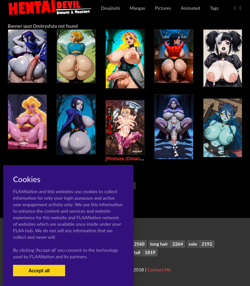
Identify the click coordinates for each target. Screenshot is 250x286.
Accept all (38, 270)
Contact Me (159, 269)
